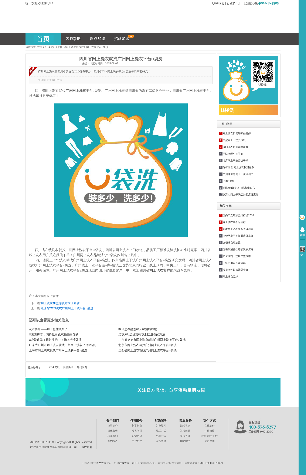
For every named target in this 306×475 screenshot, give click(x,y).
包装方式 (161, 435)
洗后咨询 (185, 425)
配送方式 (161, 430)
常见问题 (137, 430)
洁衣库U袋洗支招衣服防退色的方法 (141, 334)
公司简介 (113, 425)
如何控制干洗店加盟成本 (237, 256)
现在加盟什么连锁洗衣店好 (238, 249)
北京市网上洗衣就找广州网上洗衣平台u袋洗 (147, 345)
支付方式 (209, 420)
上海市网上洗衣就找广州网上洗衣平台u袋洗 (58, 350)
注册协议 (209, 430)
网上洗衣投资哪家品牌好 (237, 133)
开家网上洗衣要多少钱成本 (238, 229)
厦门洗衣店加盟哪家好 (235, 147)
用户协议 (137, 441)
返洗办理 (185, 435)
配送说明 (161, 420)
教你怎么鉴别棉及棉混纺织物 (137, 329)
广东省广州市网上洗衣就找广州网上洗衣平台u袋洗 (62, 345)
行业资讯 (233, 3)
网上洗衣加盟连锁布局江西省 (60, 303)
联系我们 (113, 435)
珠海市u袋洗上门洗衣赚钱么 (239, 187)
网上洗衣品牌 (230, 276)
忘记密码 (137, 435)
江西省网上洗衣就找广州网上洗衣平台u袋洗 (147, 350)
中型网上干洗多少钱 (234, 140)
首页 (39, 47)
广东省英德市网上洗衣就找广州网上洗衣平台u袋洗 (152, 339)
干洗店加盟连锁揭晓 (234, 263)
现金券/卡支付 (209, 435)
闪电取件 (161, 425)
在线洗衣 (124, 463)
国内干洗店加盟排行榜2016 (238, 215)
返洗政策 (185, 430)
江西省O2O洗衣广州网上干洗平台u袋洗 (67, 308)
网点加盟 (97, 39)
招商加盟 (124, 38)
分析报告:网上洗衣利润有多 (238, 167)
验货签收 (161, 441)
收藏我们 (218, 3)
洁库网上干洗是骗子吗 (235, 160)
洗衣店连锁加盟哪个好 (235, 269)
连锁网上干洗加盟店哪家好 (238, 235)
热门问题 (82, 367)
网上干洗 (137, 463)
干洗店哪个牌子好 (233, 153)
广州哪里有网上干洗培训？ (238, 174)
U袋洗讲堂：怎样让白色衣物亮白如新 (54, 334)
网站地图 (185, 441)
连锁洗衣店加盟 (232, 242)
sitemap (112, 441)
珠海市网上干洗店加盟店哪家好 (240, 194)
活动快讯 (68, 367)
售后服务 (185, 420)
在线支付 (209, 425)
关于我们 (112, 420)
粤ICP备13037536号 (212, 463)
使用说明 (136, 420)
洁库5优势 (228, 181)
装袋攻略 (73, 39)
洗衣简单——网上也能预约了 (48, 329)
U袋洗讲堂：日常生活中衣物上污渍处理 (55, 339)
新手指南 (137, 425)
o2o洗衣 (101, 463)
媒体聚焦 (113, 430)
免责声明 (209, 441)
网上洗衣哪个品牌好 (234, 222)
